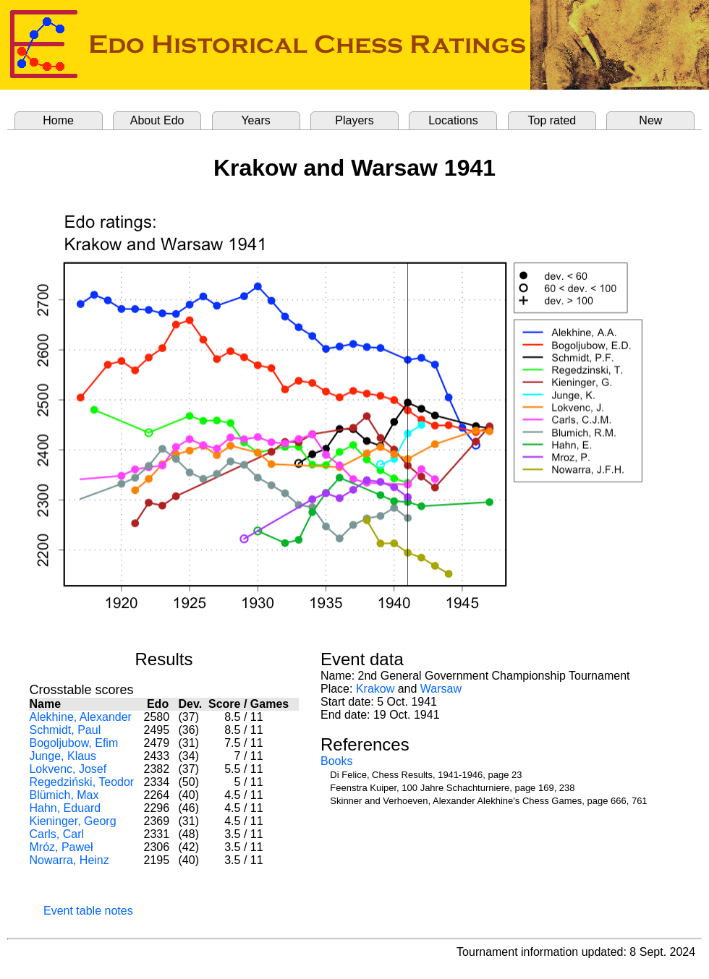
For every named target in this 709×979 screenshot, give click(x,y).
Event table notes (88, 911)
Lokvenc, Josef (67, 769)
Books (336, 761)
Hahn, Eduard (65, 808)
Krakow (375, 689)
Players (354, 120)
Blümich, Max (63, 795)
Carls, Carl (56, 834)
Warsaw (441, 689)
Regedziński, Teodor (81, 782)
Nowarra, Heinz (69, 860)
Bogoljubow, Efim (73, 743)
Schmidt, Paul (65, 730)
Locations (453, 120)
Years (255, 120)
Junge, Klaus (62, 756)
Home (58, 120)
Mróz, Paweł (61, 847)
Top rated (552, 120)
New (650, 120)
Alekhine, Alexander (80, 717)
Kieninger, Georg (72, 821)
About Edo (157, 120)
